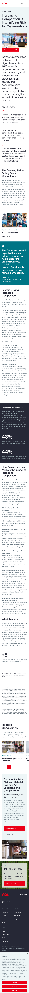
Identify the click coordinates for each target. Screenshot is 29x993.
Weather (4, 938)
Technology (5, 935)
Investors (4, 919)
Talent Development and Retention (12, 759)
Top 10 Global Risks (10, 232)
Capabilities (17, 912)
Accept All (14, 990)
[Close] (27, 954)
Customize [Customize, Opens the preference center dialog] (14, 982)
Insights (16, 919)
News (3, 922)
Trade (3, 931)
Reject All (14, 986)
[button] (14, 828)
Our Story (5, 912)
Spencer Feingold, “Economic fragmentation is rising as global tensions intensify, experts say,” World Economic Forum (14, 675)
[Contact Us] (14, 883)
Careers (4, 916)
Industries (17, 916)
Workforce (5, 941)
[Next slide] (9, 767)
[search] (22, 3)
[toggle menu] (26, 3)
